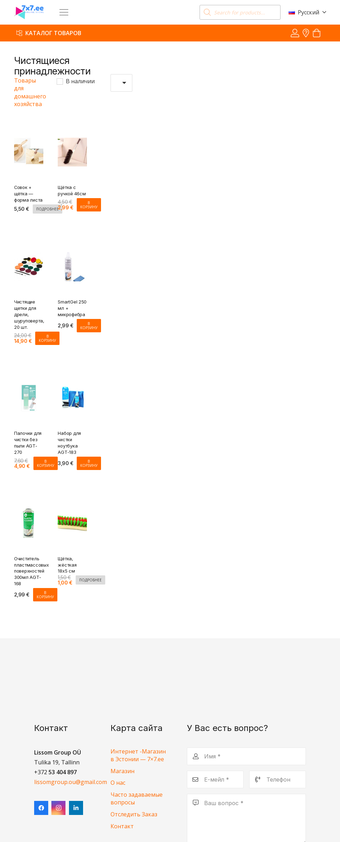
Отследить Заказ (134, 814)
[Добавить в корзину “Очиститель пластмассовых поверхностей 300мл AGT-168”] (45, 594)
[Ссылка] (295, 33)
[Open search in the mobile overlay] (240, 12)
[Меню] (64, 12)
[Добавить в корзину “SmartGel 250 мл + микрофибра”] (89, 325)
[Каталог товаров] (49, 33)
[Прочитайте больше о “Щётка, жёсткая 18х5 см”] (90, 580)
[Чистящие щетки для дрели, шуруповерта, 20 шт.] (28, 257)
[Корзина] (316, 33)
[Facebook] (41, 808)
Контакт (122, 826)
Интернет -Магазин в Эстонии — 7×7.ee (138, 755)
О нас (118, 782)
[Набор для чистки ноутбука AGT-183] (72, 388)
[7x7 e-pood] (29, 12)
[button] (307, 12)
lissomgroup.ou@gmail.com (70, 782)
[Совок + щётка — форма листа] (28, 142)
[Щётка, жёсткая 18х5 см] (72, 513)
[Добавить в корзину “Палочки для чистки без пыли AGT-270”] (45, 463)
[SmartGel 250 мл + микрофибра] (72, 257)
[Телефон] (277, 779)
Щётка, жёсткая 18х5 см (67, 565)
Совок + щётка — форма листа (28, 194)
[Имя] (246, 756)
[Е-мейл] (215, 779)
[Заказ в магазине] (122, 83)
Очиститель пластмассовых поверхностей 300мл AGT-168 (31, 571)
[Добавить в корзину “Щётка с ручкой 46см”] (89, 204)
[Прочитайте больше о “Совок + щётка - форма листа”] (47, 208)
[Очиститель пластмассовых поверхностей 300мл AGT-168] (28, 513)
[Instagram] (58, 808)
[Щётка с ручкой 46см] (72, 142)
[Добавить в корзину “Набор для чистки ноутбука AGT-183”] (89, 463)
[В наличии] (59, 81)
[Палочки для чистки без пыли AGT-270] (28, 388)
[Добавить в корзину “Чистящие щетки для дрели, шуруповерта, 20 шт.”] (47, 338)
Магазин (122, 771)
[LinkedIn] (76, 808)
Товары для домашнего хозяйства (30, 92)
